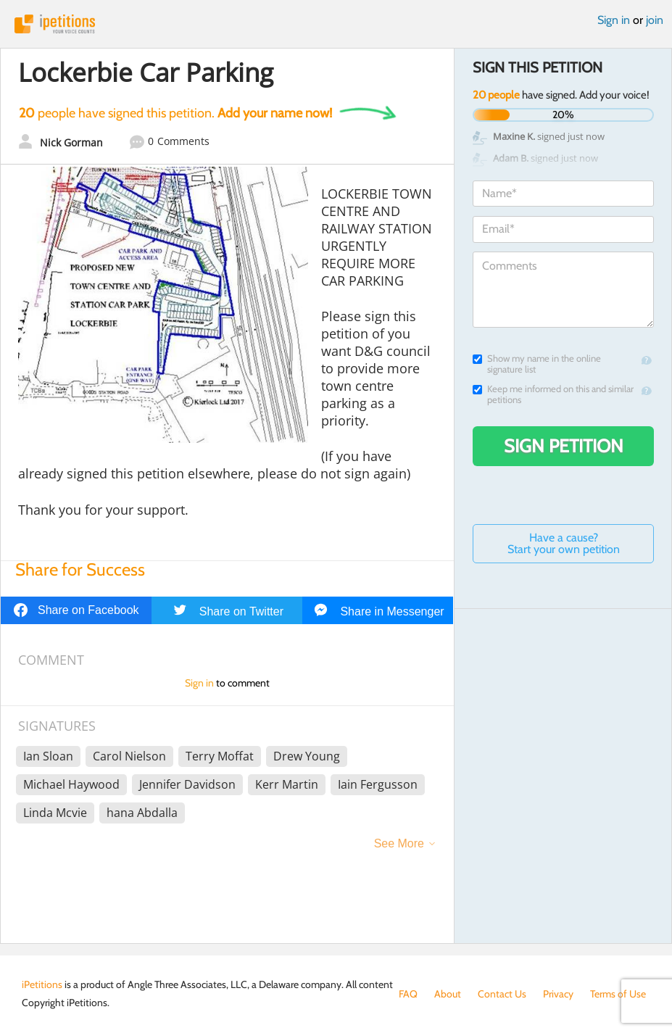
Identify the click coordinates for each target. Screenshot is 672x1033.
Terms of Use (618, 993)
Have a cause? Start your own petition (563, 543)
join (654, 20)
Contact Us (502, 993)
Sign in (613, 20)
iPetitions (336, 23)
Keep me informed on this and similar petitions (553, 394)
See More (399, 843)
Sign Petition (563, 446)
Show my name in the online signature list (537, 364)
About (447, 993)
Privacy (558, 993)
